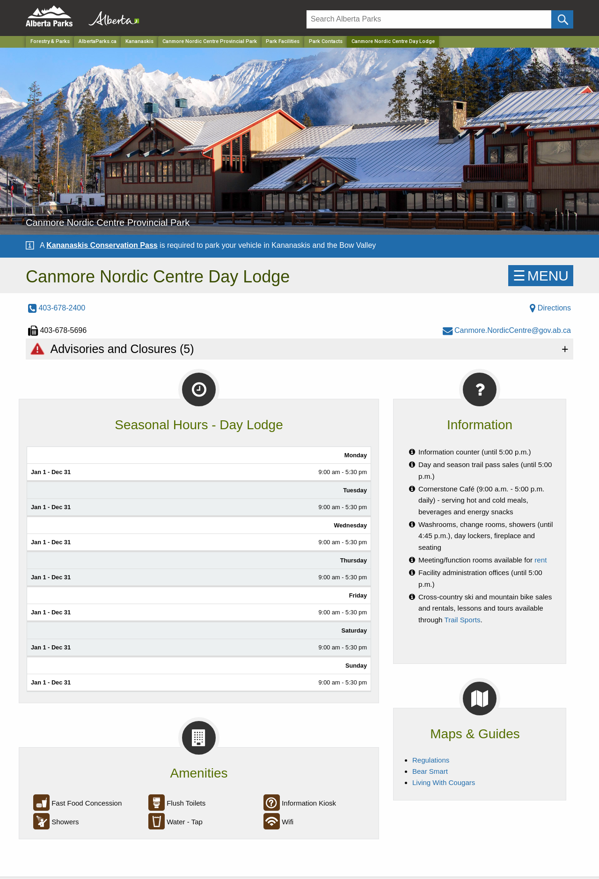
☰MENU (541, 275)
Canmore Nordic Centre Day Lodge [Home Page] (393, 41)
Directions (550, 308)
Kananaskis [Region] (139, 41)
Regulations (430, 760)
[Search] (429, 19)
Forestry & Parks (50, 41)
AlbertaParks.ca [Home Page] (98, 41)
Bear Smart (430, 771)
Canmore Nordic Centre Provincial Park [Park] (209, 41)
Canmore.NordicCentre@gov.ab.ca (507, 330)
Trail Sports (463, 620)
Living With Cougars (443, 782)
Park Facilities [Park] (283, 41)
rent (540, 560)
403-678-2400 (56, 308)
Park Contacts (326, 41)
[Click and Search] (562, 19)
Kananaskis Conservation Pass (101, 245)
